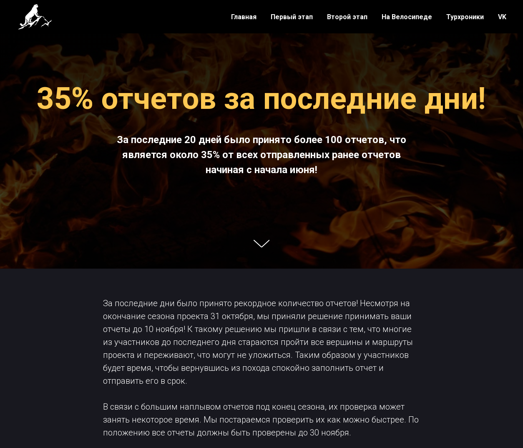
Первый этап (292, 17)
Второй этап (347, 17)
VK (502, 17)
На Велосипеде (407, 17)
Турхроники (465, 17)
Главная (243, 17)
